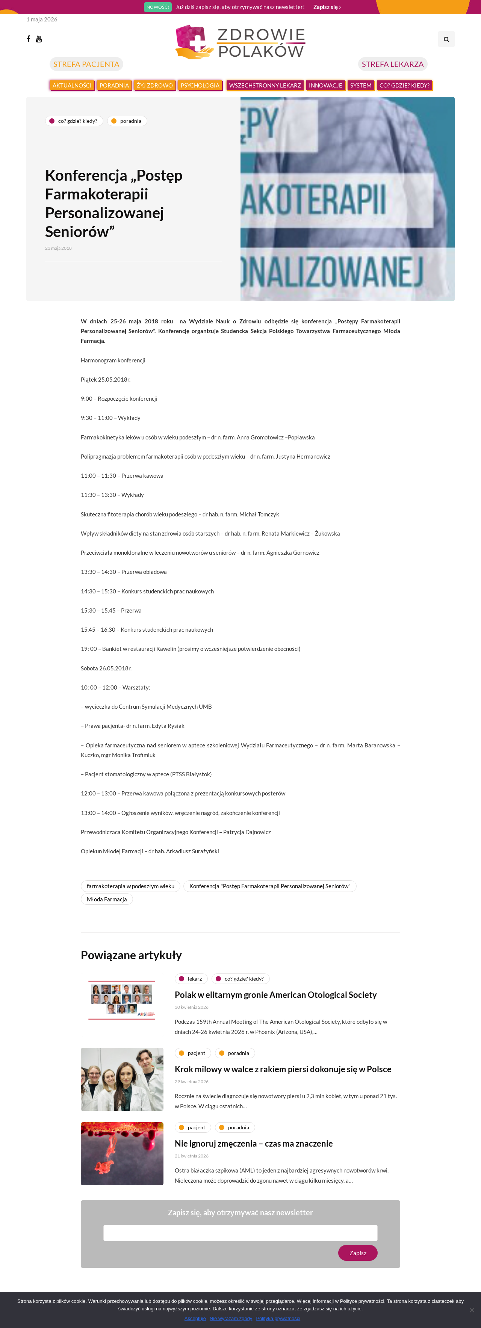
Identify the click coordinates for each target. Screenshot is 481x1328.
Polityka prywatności (278, 1318)
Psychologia (200, 85)
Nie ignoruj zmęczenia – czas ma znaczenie (254, 1176)
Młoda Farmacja (107, 899)
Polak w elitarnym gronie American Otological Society (276, 1027)
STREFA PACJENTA (86, 63)
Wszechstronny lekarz (265, 85)
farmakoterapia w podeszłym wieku (130, 886)
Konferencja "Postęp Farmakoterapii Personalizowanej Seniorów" (270, 886)
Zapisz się (327, 6)
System (361, 85)
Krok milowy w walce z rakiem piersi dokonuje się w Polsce (283, 1101)
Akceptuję (195, 1318)
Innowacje (325, 85)
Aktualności (72, 85)
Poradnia (114, 85)
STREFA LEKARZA (393, 63)
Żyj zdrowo (155, 85)
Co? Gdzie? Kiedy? (405, 85)
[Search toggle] (446, 39)
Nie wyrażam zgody (231, 1318)
